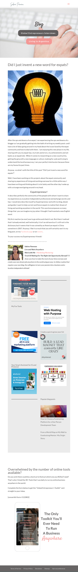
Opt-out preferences (58, 568)
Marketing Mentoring (45, 252)
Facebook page (27, 231)
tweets (40, 231)
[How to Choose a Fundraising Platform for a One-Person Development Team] (54, 411)
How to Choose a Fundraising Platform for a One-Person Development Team (52, 422)
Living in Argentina (39, 41)
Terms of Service (16, 568)
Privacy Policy (28, 568)
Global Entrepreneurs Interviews (38, 33)
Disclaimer (38, 568)
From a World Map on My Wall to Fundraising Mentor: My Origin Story (54, 435)
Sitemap (47, 568)
